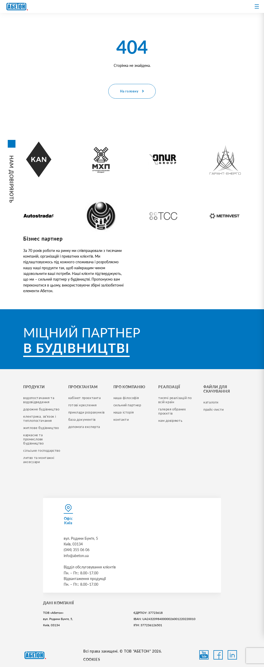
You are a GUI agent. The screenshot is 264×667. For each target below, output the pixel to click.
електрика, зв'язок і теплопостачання (40, 418)
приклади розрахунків (86, 412)
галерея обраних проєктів (172, 411)
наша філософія (126, 398)
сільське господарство (41, 450)
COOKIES (91, 659)
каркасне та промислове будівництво (33, 439)
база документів (82, 419)
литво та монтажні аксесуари (39, 460)
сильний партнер (127, 405)
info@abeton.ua (76, 555)
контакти (121, 419)
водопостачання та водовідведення (39, 400)
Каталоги (210, 402)
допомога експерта (84, 427)
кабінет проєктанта (84, 398)
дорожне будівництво (41, 409)
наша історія (123, 412)
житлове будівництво (41, 428)
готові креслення (82, 405)
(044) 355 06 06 (76, 549)
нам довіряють (170, 420)
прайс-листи (213, 409)
